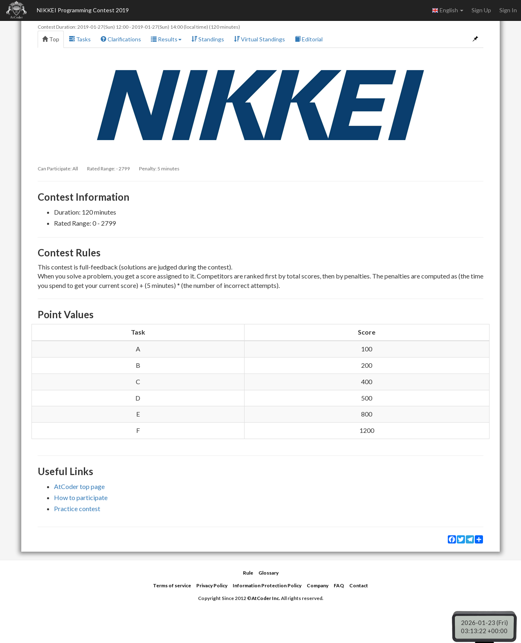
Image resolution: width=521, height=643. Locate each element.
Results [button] (166, 39)
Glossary (268, 573)
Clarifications (121, 39)
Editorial (309, 39)
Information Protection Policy (267, 585)
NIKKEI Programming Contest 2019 (83, 10)
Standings (207, 39)
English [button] (447, 10)
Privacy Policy (211, 585)
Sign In (508, 10)
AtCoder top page (79, 486)
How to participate (81, 497)
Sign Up (481, 10)
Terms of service (172, 585)
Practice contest (77, 508)
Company (317, 585)
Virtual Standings (259, 39)
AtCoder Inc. (266, 598)
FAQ (339, 585)
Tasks (80, 39)
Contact (358, 585)
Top (50, 39)
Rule (248, 573)
